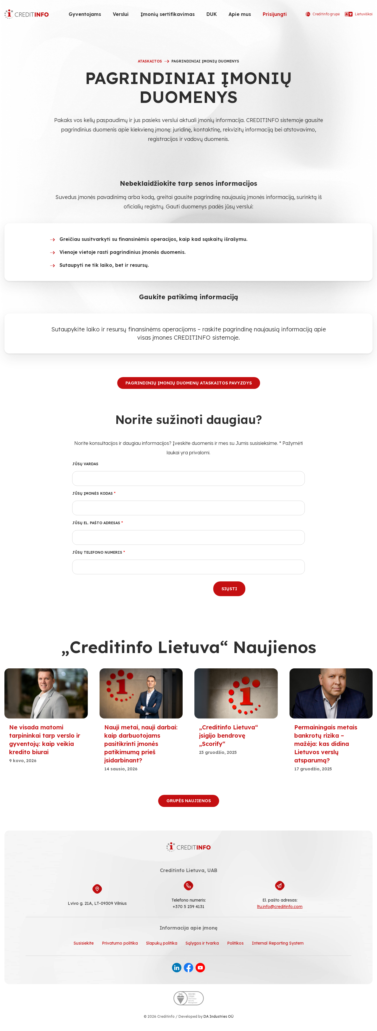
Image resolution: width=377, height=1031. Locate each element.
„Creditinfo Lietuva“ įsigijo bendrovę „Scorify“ (228, 735)
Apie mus (240, 14)
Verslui (121, 14)
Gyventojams (85, 14)
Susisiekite (84, 943)
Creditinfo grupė (322, 14)
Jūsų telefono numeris (98, 552)
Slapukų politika (161, 943)
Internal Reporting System (278, 943)
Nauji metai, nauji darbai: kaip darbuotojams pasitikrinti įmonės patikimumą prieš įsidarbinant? (141, 743)
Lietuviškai (359, 14)
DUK (211, 14)
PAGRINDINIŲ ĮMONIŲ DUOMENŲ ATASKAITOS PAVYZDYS (188, 383)
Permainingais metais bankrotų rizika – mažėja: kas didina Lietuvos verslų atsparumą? (325, 743)
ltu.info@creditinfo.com (279, 906)
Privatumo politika (120, 943)
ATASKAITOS (150, 61)
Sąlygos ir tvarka (202, 943)
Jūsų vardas (85, 464)
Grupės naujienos (188, 800)
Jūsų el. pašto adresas (97, 523)
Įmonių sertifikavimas (167, 14)
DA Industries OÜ (219, 1016)
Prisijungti (275, 14)
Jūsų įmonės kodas (93, 493)
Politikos (235, 943)
